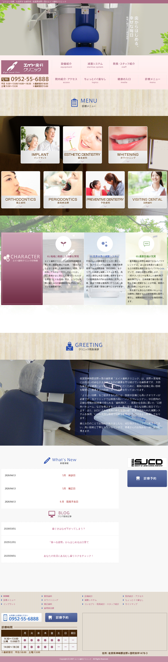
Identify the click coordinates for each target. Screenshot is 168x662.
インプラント (9, 604)
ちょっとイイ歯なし (134, 600)
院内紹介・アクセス (134, 596)
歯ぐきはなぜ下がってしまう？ (68, 528)
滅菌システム (91, 600)
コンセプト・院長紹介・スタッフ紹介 (102, 604)
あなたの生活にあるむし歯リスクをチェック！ (69, 555)
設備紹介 (89, 596)
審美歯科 (48, 596)
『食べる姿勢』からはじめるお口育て (69, 542)
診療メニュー (9, 600)
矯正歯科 (48, 604)
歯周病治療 (49, 608)
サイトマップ (131, 604)
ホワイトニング (51, 600)
